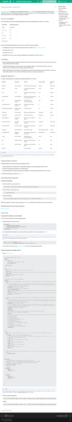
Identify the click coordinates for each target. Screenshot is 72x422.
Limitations (60, 9)
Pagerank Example (21, 246)
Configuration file (9, 253)
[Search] (49, 1)
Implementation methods (63, 13)
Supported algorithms (62, 11)
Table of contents (61, 6)
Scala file (21, 173)
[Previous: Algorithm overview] (7, 415)
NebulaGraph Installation (40, 47)
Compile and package (63, 16)
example (46, 232)
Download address (5, 208)
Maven (43, 55)
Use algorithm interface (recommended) (63, 23)
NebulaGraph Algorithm (6, 11)
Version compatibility (62, 8)
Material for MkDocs (8, 420)
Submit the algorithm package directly (65, 26)
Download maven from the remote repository (64, 19)
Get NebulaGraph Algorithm (63, 14)
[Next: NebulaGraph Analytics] (63, 415)
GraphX (30, 11)
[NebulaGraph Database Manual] (6, 1)
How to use (60, 20)
